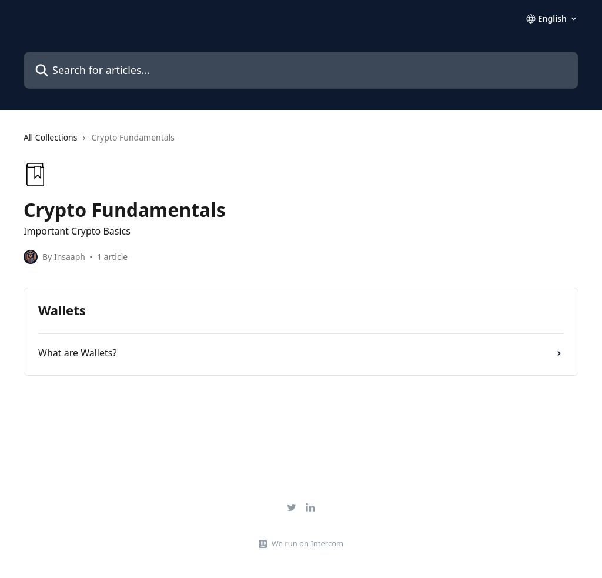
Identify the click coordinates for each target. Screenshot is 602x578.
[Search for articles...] (301, 70)
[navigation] (301, 142)
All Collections (50, 137)
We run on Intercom (307, 543)
